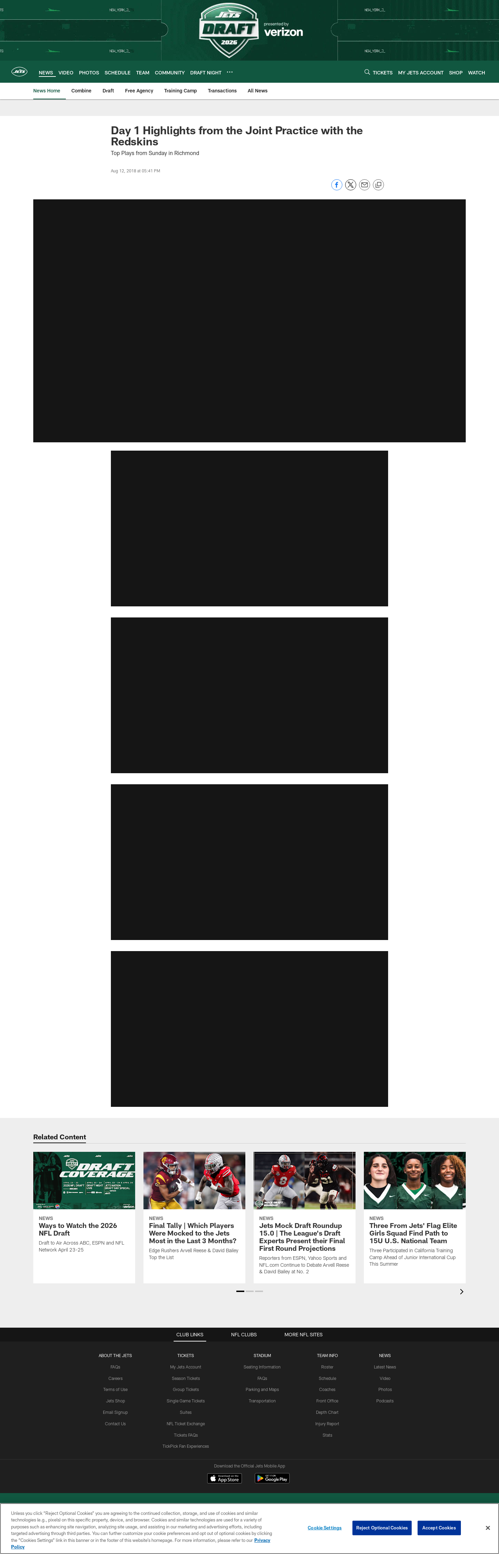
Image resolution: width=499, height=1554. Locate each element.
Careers (115, 1377)
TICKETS (185, 1355)
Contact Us (115, 1423)
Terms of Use (115, 1389)
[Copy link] (378, 185)
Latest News (385, 1366)
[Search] (367, 71)
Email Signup (115, 1412)
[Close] (488, 1528)
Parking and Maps (262, 1389)
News (385, 1355)
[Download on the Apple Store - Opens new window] (224, 1479)
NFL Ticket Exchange (186, 1423)
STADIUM (262, 1355)
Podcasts (385, 1400)
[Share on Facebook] (336, 188)
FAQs (115, 1366)
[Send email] (364, 188)
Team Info (327, 1355)
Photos (385, 1389)
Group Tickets (186, 1389)
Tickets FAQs (186, 1434)
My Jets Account (185, 1366)
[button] (249, 694)
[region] (249, 1528)
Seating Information (262, 1366)
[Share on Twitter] (350, 188)
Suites (186, 1412)
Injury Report (327, 1423)
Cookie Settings (325, 1527)
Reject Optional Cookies (382, 1527)
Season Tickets (186, 1377)
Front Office (327, 1400)
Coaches (327, 1389)
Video (385, 1377)
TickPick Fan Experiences (186, 1446)
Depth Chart (327, 1412)
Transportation (262, 1400)
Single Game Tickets (186, 1400)
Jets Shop (115, 1400)
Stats (327, 1434)
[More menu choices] (230, 72)
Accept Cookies (439, 1527)
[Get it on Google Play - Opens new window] (272, 1481)
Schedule (327, 1377)
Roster (327, 1366)
